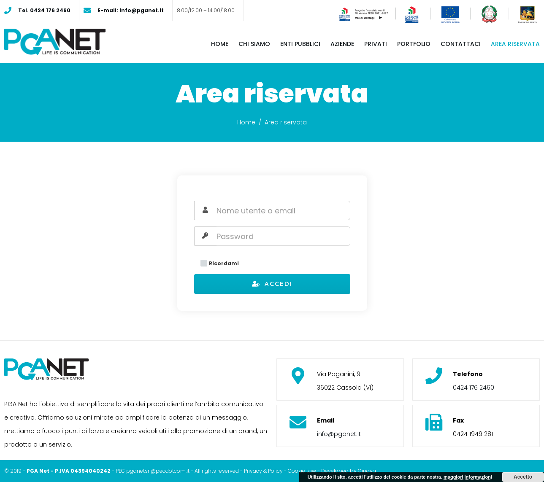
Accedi (272, 284)
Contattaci (461, 44)
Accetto (523, 477)
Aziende (342, 44)
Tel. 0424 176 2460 (44, 10)
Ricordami (219, 264)
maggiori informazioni (468, 476)
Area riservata (515, 44)
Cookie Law (302, 470)
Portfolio (413, 44)
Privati (375, 44)
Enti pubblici (300, 44)
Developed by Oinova (348, 470)
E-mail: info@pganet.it (130, 10)
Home (219, 44)
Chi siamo (254, 44)
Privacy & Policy (263, 470)
